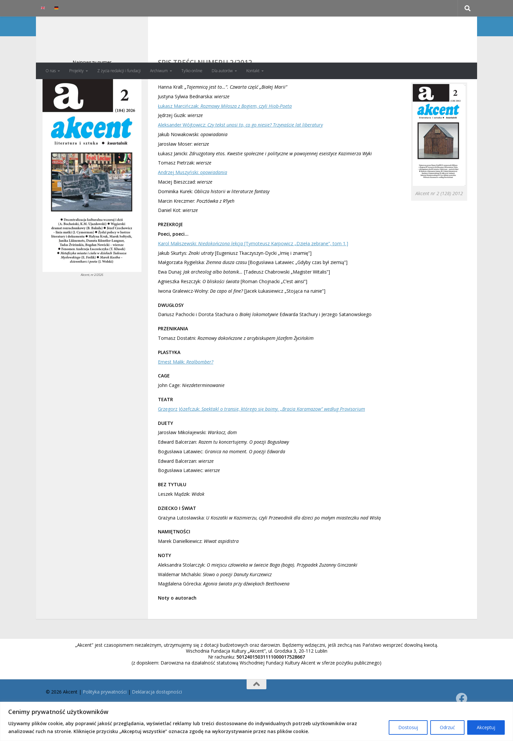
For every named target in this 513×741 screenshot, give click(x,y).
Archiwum (159, 71)
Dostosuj (408, 727)
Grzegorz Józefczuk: (261, 435)
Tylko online (191, 71)
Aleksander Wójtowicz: (240, 151)
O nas (50, 71)
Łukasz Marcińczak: (225, 132)
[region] (256, 721)
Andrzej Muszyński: (192, 198)
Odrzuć (447, 727)
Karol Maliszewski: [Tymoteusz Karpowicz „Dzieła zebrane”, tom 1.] (253, 270)
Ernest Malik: (185, 388)
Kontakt (252, 71)
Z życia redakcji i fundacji (119, 71)
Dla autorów (222, 71)
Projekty (76, 71)
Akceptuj (486, 727)
